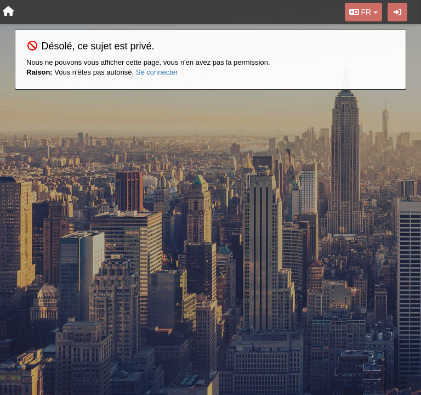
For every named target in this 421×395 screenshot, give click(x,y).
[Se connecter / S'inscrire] (397, 12)
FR (363, 12)
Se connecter (157, 72)
